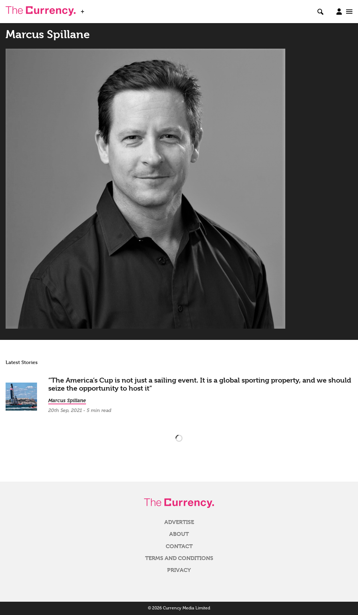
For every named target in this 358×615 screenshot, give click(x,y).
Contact (179, 546)
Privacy (179, 570)
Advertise (179, 522)
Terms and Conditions (179, 558)
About (179, 534)
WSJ (94, 9)
